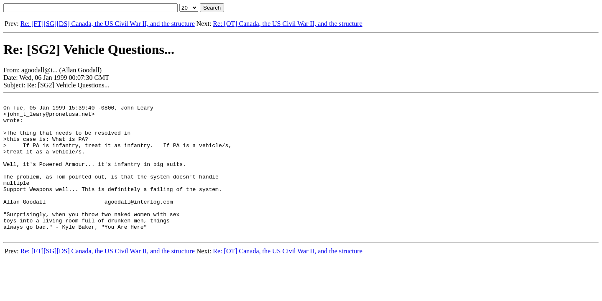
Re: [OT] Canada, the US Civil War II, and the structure (287, 23)
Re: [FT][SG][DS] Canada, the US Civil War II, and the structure (107, 23)
